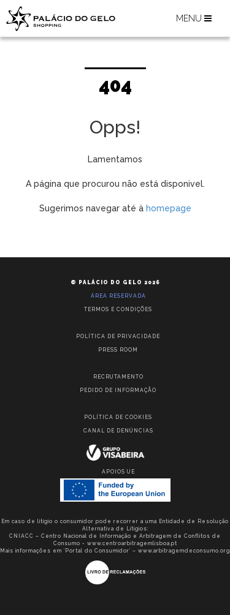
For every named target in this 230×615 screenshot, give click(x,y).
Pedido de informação (118, 390)
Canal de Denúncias (118, 431)
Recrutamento (118, 377)
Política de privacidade (118, 336)
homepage (168, 208)
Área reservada (118, 296)
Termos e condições (118, 309)
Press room (118, 350)
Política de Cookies (118, 417)
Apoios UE (118, 472)
